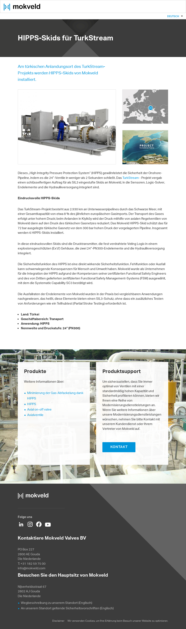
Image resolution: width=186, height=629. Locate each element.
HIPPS (31, 404)
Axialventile (35, 415)
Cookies (90, 620)
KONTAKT (119, 447)
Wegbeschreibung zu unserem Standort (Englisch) (56, 602)
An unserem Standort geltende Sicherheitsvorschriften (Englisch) (67, 608)
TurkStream (130, 178)
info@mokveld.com (31, 568)
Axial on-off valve (39, 409)
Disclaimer (58, 620)
